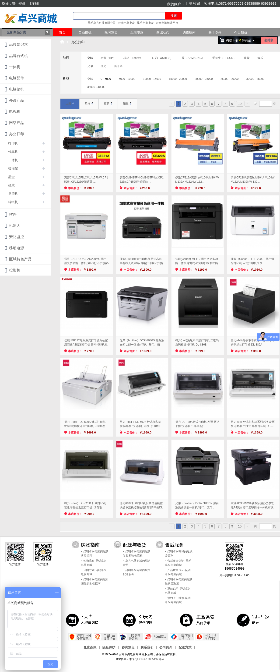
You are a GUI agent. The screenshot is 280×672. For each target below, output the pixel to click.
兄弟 (90, 66)
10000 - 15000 (152, 79)
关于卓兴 (214, 32)
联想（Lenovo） (133, 58)
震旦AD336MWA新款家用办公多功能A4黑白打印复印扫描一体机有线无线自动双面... (252, 506)
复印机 (13, 193)
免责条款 (90, 647)
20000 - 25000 (204, 79)
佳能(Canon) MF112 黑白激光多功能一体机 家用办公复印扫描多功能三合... (196, 261)
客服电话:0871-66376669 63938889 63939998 (240, 3)
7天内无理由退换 (83, 620)
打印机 (13, 143)
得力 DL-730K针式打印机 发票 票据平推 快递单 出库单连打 (197, 424)
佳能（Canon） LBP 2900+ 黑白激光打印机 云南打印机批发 (252, 261)
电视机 (14, 112)
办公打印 (77, 42)
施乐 (260, 58)
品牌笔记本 (18, 45)
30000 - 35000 (255, 79)
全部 (90, 58)
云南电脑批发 (126, 22)
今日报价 (240, 32)
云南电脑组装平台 (167, 22)
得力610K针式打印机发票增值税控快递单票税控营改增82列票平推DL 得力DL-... (141, 506)
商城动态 (162, 32)
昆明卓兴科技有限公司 (102, 22)
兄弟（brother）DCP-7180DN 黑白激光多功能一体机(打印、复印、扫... (197, 506)
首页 (62, 32)
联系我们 (147, 647)
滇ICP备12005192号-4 (150, 659)
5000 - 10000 (127, 79)
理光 (103, 66)
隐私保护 (109, 647)
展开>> (118, 66)
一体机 (14, 67)
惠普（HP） (108, 58)
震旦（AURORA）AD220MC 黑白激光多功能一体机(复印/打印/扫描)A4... (86, 261)
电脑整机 (16, 89)
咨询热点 (128, 647)
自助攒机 (84, 32)
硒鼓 (11, 185)
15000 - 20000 (178, 79)
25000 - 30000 (229, 79)
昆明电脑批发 (145, 22)
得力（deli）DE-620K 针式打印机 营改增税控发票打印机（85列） (85, 505)
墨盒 (11, 177)
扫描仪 (13, 168)
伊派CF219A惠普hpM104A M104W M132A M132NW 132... (197, 179)
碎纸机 (13, 202)
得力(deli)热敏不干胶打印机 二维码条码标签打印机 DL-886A (252, 342)
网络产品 (16, 123)
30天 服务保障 (140, 620)
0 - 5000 (106, 79)
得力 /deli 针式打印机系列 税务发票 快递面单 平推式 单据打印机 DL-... (253, 424)
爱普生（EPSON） (224, 58)
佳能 (246, 58)
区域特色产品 (20, 259)
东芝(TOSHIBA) (161, 58)
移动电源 (16, 248)
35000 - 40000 (96, 87)
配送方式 (185, 647)
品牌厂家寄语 (253, 620)
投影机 (14, 270)
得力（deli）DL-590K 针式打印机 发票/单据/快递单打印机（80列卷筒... (84, 424)
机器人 (14, 226)
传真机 (13, 152)
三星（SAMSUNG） (192, 58)
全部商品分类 (28, 32)
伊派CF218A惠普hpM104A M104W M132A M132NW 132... (252, 179)
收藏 (194, 3)
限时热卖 (111, 32)
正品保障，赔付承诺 (196, 620)
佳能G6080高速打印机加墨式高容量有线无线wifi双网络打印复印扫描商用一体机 (141, 261)
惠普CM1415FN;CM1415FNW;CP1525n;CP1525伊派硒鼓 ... (86, 179)
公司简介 (165, 647)
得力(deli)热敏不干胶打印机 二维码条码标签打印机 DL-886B (197, 342)
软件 (13, 214)
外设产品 (16, 100)
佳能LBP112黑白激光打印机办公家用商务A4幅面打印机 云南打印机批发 (86, 343)
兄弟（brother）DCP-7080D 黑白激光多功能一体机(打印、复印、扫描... (142, 343)
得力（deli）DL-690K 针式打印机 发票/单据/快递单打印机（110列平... (140, 424)
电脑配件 (16, 78)
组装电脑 (137, 32)
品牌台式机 (18, 56)
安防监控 (16, 237)
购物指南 (189, 32)
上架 (70, 103)
